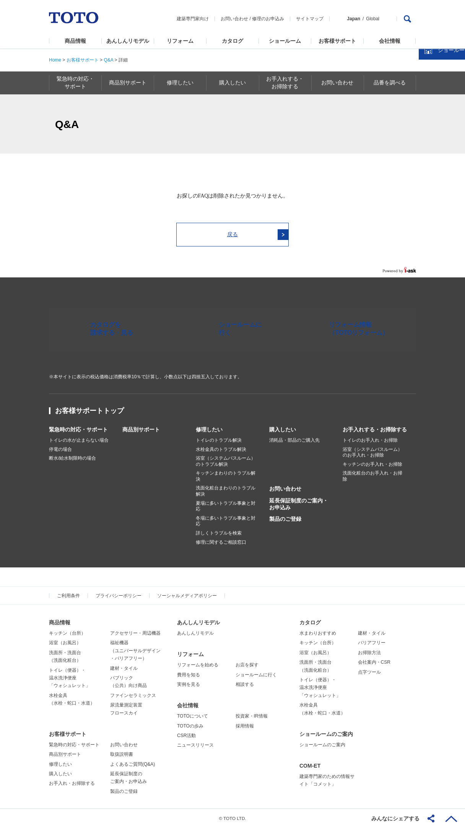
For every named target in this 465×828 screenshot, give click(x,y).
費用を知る (188, 674)
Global (372, 18)
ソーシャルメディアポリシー (187, 595)
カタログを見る (434, 144)
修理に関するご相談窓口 (221, 542)
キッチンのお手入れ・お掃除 (372, 464)
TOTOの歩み (190, 726)
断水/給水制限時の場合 (72, 458)
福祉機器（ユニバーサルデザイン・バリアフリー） (135, 650)
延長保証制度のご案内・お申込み (298, 503)
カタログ (232, 41)
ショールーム (285, 41)
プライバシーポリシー (118, 595)
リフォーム (180, 41)
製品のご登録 (285, 519)
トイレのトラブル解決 (219, 440)
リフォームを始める (197, 665)
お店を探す (247, 665)
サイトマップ (310, 18)
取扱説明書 (121, 754)
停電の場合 (60, 449)
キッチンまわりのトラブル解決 (225, 476)
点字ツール (369, 672)
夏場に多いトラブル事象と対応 (225, 506)
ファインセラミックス (133, 695)
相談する (245, 684)
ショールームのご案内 (326, 734)
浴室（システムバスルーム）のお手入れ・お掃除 (372, 452)
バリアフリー (371, 642)
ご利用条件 (68, 595)
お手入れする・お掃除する (375, 429)
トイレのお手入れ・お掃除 (370, 440)
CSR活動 (186, 735)
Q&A (108, 60)
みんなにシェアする (395, 818)
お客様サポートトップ (89, 411)
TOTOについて (192, 716)
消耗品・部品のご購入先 (294, 440)
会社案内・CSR (374, 662)
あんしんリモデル (127, 41)
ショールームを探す (439, 163)
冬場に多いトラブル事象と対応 (225, 521)
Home (55, 60)
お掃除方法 (369, 652)
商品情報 (75, 41)
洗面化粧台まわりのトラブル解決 (225, 491)
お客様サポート (337, 41)
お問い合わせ (234, 18)
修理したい (209, 429)
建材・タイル (124, 668)
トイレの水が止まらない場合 (79, 440)
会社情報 (389, 41)
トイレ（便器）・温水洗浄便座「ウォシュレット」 (69, 678)
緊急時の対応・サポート (78, 429)
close (455, 124)
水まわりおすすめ (317, 633)
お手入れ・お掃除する (72, 783)
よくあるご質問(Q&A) (132, 764)
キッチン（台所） (67, 633)
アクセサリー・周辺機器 (135, 633)
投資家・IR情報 (252, 716)
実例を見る (188, 684)
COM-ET (309, 766)
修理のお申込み (268, 18)
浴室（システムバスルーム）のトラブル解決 (225, 461)
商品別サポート (141, 429)
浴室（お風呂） (65, 642)
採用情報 (245, 726)
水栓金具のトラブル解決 (221, 449)
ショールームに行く (256, 674)
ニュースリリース (195, 745)
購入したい (282, 429)
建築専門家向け (193, 18)
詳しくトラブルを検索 (219, 533)
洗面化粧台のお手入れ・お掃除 (372, 476)
